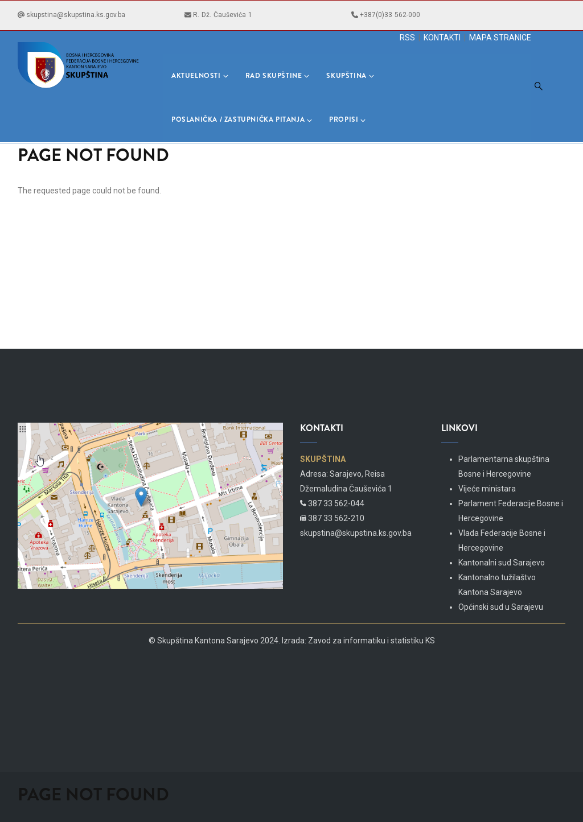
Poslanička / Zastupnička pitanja (241, 119)
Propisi (347, 119)
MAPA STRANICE (500, 37)
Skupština (349, 76)
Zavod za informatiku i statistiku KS (371, 640)
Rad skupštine (277, 76)
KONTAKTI (442, 37)
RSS (407, 37)
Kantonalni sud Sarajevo (501, 562)
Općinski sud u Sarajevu (500, 607)
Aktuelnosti (199, 76)
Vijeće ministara (487, 488)
